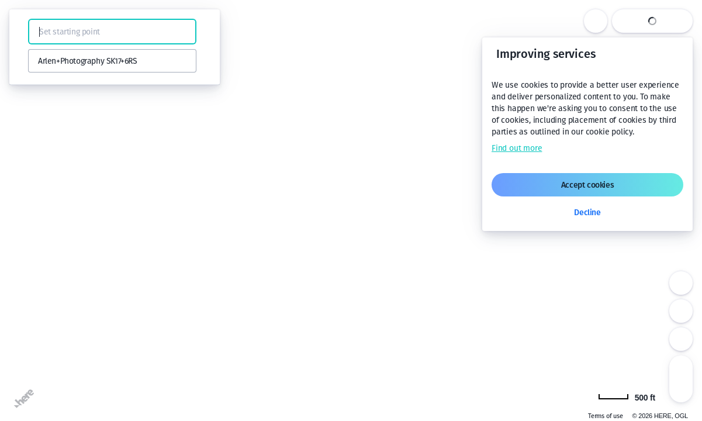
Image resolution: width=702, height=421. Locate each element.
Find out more (517, 148)
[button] (24, 31)
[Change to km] (626, 396)
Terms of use (605, 416)
